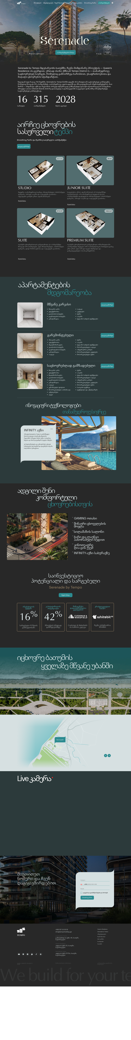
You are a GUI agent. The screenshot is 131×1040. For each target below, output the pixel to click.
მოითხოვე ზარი (87, 951)
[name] (95, 934)
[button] (90, 2)
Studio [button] (24, 242)
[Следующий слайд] (109, 139)
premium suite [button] (80, 294)
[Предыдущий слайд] (21, 139)
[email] (95, 942)
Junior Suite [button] (79, 242)
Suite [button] (22, 294)
